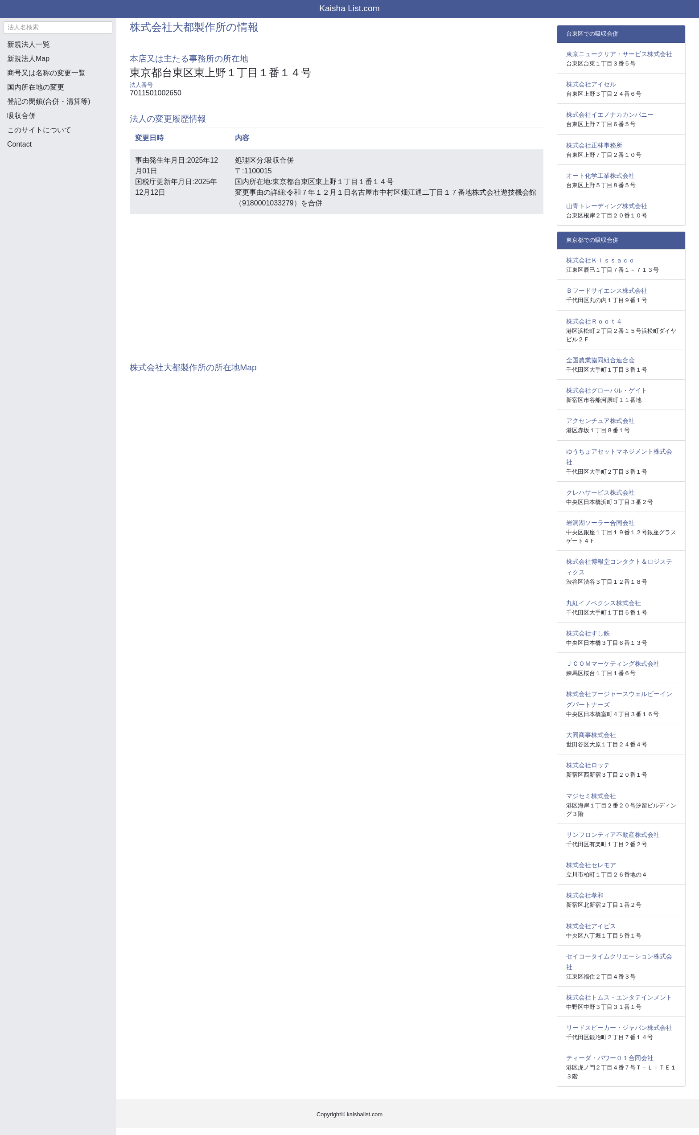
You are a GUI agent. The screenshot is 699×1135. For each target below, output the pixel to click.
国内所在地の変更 (35, 87)
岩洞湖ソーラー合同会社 (600, 522)
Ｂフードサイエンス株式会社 (606, 290)
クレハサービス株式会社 (600, 492)
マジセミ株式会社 (591, 795)
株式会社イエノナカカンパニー (610, 114)
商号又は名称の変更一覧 (46, 73)
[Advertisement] (58, 203)
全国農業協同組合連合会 (600, 360)
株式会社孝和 (585, 895)
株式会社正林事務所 (594, 145)
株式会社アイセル (591, 84)
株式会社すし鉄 (588, 633)
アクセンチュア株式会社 (600, 420)
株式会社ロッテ (588, 765)
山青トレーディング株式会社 (606, 205)
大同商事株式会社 (591, 734)
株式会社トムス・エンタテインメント (619, 997)
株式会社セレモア (591, 865)
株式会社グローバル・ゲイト (606, 390)
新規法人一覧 (28, 44)
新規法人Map (28, 58)
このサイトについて (39, 130)
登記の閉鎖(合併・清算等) (48, 101)
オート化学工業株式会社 (600, 175)
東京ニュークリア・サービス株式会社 (619, 53)
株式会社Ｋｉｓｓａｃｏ (600, 260)
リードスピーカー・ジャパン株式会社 (619, 1027)
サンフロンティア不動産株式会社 (613, 834)
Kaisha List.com (349, 8)
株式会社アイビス (591, 926)
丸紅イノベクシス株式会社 (603, 602)
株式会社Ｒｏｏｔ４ (594, 321)
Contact (19, 144)
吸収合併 (21, 115)
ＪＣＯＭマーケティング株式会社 (613, 663)
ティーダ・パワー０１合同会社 (610, 1057)
